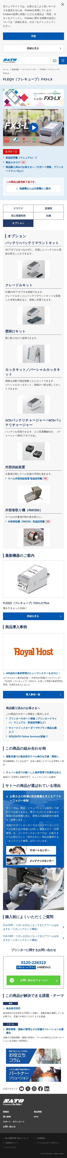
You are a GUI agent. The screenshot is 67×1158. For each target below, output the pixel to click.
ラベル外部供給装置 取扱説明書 (28, 478)
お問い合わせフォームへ (34, 980)
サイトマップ (10, 1147)
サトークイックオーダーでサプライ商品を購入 (33, 730)
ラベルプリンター (29, 69)
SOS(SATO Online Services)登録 (28, 736)
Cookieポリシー (11, 1143)
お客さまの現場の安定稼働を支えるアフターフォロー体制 (35, 798)
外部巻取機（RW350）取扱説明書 (29, 521)
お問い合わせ (9, 1126)
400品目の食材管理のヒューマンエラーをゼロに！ (33, 673)
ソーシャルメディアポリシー (48, 1143)
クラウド (18, 208)
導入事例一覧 (33, 694)
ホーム (5, 69)
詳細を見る (33, 48)
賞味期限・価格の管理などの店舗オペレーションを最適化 (35, 1031)
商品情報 (15, 69)
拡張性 (48, 208)
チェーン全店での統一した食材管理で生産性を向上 (33, 772)
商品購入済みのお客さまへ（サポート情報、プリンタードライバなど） (34, 169)
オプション (18, 223)
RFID (36, 1117)
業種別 (6, 1112)
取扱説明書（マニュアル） (21, 157)
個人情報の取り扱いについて (17, 1138)
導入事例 (7, 1117)
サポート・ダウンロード (13, 1122)
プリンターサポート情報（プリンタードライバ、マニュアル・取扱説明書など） (33, 720)
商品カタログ (16, 162)
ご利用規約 (40, 1138)
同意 (33, 36)
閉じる (62, 4)
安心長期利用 (18, 215)
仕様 (48, 215)
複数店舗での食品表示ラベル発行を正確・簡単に (32, 756)
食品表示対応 (13, 1008)
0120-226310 (33, 962)
